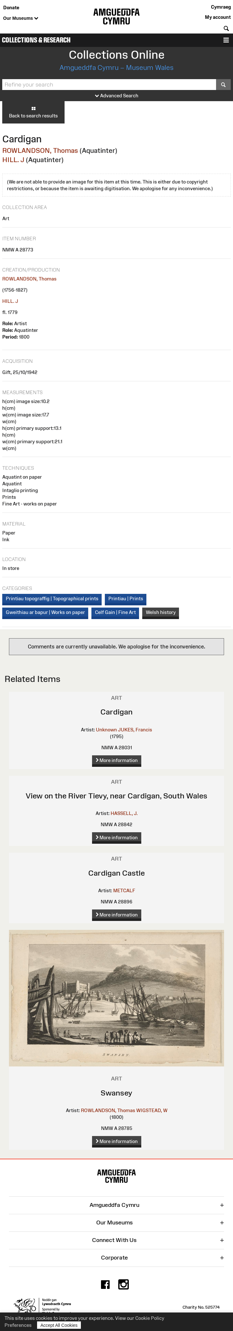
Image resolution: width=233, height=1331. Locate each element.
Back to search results (33, 112)
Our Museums (20, 18)
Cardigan (116, 711)
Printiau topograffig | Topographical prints (52, 598)
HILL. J (13, 159)
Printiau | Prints (125, 598)
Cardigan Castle (116, 873)
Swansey (116, 1092)
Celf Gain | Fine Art (115, 612)
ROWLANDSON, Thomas (40, 150)
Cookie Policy (149, 1318)
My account (218, 17)
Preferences (18, 1325)
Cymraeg (221, 7)
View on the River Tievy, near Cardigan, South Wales (116, 795)
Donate (11, 7)
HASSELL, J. (124, 813)
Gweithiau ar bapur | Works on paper (45, 612)
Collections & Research (36, 40)
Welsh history (161, 612)
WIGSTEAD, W (151, 1110)
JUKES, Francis (135, 729)
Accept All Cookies (59, 1325)
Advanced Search (116, 96)
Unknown (106, 729)
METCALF (124, 890)
